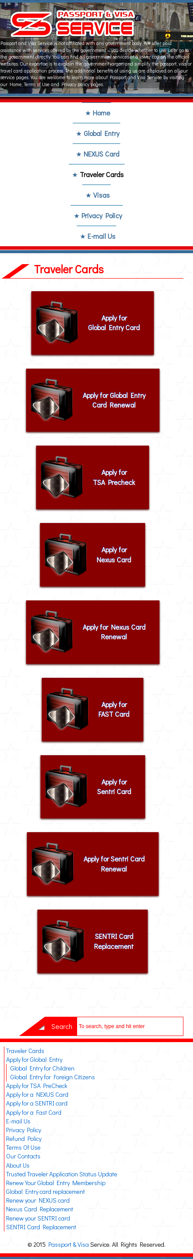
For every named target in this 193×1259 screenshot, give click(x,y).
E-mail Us (101, 236)
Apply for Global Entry (34, 1059)
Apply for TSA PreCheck (36, 1085)
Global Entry (101, 133)
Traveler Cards (102, 174)
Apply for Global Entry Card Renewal (114, 400)
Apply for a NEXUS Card (37, 1094)
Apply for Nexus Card (114, 554)
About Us (18, 1165)
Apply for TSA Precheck (114, 476)
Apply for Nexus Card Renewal (114, 631)
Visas (101, 194)
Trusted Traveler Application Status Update (61, 1174)
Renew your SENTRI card (38, 1218)
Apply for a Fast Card (33, 1112)
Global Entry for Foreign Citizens (52, 1077)
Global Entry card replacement (45, 1191)
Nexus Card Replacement (39, 1209)
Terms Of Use (23, 1147)
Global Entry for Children (42, 1068)
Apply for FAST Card (113, 709)
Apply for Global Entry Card (114, 322)
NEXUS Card (101, 153)
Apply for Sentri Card (114, 786)
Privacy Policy (101, 215)
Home (101, 112)
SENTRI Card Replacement (114, 940)
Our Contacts (23, 1156)
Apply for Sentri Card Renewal (114, 863)
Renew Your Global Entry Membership (55, 1183)
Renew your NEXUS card (38, 1200)
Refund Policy (23, 1138)
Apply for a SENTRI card (37, 1103)
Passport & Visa (68, 1244)
